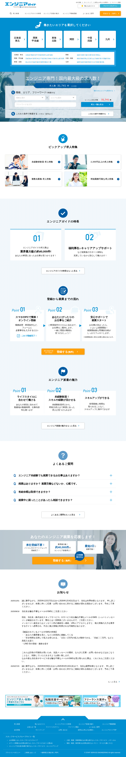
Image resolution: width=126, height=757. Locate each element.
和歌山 (98, 55)
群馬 (34, 58)
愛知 (46, 62)
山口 (93, 58)
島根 (82, 58)
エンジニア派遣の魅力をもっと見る (62, 426)
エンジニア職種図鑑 (70, 13)
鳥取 (78, 58)
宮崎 (97, 62)
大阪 (86, 55)
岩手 (36, 55)
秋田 (43, 55)
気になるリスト (89, 6)
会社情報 (78, 2)
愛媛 (105, 58)
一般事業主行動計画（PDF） (49, 752)
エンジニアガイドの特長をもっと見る (61, 271)
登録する (59, 352)
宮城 (39, 55)
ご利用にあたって (30, 752)
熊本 (89, 62)
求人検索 (14, 13)
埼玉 (38, 58)
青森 (32, 55)
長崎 (86, 62)
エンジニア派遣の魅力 (51, 13)
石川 (30, 62)
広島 (89, 58)
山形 (47, 55)
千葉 (42, 58)
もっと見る (112, 682)
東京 (46, 58)
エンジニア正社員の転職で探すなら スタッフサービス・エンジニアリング (33, 746)
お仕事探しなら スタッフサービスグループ (23, 740)
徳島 (97, 58)
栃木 (30, 58)
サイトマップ (88, 2)
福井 (34, 62)
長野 (62, 58)
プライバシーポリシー (13, 752)
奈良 (93, 55)
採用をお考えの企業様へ (101, 2)
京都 (82, 55)
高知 (108, 58)
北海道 (27, 55)
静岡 (42, 62)
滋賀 (78, 55)
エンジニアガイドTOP (109, 730)
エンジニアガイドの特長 (33, 13)
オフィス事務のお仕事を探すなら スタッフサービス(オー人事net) (31, 743)
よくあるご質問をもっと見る (63, 515)
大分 (93, 62)
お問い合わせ (63, 730)
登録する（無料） (110, 13)
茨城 (26, 58)
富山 (26, 62)
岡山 (86, 58)
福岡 (78, 62)
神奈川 (50, 58)
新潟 (55, 58)
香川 (101, 58)
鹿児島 (102, 62)
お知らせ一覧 (31, 727)
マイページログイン (110, 6)
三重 (49, 62)
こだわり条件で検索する (97, 114)
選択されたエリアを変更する (103, 90)
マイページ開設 (116, 2)
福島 (51, 55)
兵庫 (89, 55)
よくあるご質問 (88, 13)
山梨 (58, 58)
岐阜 (38, 62)
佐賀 (82, 62)
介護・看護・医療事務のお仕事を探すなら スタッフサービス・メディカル (91, 740)
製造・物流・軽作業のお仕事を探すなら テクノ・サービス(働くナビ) (89, 743)
